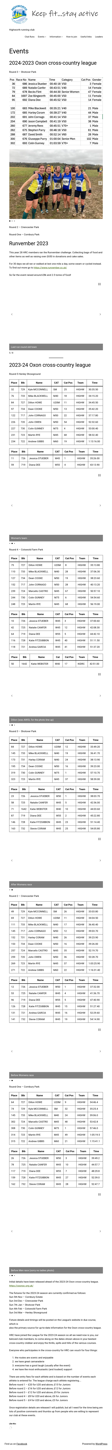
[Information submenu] (62, 36)
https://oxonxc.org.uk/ (21, 1285)
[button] (100, 183)
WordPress (101, 1443)
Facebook (21, 1443)
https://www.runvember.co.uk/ (50, 267)
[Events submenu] (45, 36)
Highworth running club (22, 29)
